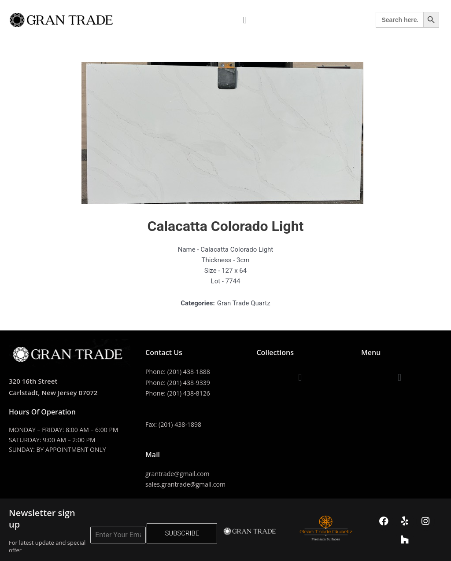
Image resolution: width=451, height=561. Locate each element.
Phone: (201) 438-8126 (179, 392)
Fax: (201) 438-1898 (175, 423)
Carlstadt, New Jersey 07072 (56, 392)
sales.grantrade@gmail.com (187, 483)
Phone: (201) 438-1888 (179, 371)
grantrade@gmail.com (179, 472)
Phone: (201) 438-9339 (179, 382)
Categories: (198, 303)
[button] (245, 20)
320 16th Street (34, 381)
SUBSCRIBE (182, 531)
